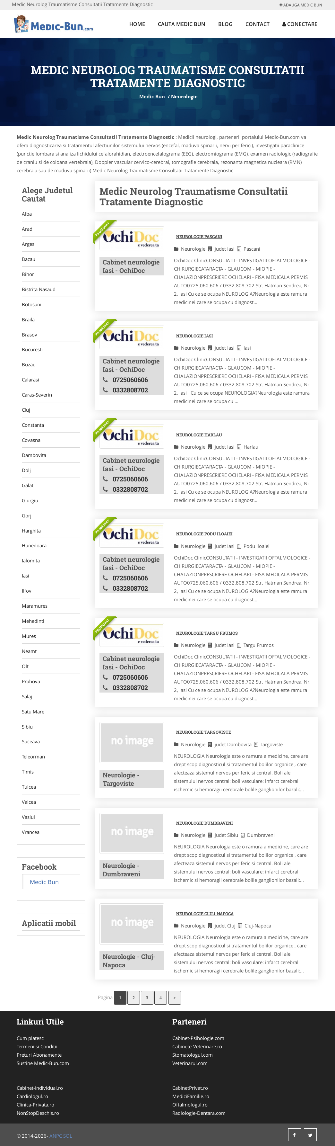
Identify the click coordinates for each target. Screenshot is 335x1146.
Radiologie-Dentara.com (199, 1113)
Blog (225, 24)
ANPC (55, 1136)
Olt (25, 667)
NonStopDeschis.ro (38, 1113)
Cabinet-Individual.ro (40, 1088)
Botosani (31, 304)
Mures (29, 636)
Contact (257, 24)
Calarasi (30, 380)
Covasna (31, 440)
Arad (27, 229)
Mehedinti (33, 621)
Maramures (34, 606)
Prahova (31, 682)
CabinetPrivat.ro (190, 1088)
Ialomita (31, 561)
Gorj (26, 516)
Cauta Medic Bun (181, 24)
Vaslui (28, 818)
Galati (28, 485)
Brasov (29, 334)
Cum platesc (30, 1038)
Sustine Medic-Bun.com (43, 1063)
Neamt (29, 652)
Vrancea (30, 833)
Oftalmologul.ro (190, 1104)
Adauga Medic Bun (300, 5)
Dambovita (34, 455)
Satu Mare (33, 712)
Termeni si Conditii (37, 1046)
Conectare (299, 24)
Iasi (25, 576)
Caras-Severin (37, 395)
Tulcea (29, 787)
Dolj (26, 470)
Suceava (31, 742)
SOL (67, 1136)
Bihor (28, 274)
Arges (28, 244)
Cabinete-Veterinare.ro (197, 1046)
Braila (28, 319)
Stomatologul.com (192, 1055)
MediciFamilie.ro (190, 1096)
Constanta (33, 425)
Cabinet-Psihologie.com (198, 1038)
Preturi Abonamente (39, 1055)
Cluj (26, 410)
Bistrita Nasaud (39, 289)
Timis (28, 772)
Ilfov (26, 591)
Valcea (29, 803)
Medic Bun (152, 96)
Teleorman (33, 757)
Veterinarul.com (190, 1063)
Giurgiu (30, 500)
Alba (27, 213)
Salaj (27, 697)
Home (137, 24)
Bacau (28, 259)
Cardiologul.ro (32, 1096)
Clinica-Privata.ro (35, 1104)
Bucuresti (32, 349)
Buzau (29, 365)
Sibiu (27, 727)
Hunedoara (34, 546)
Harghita (31, 531)
